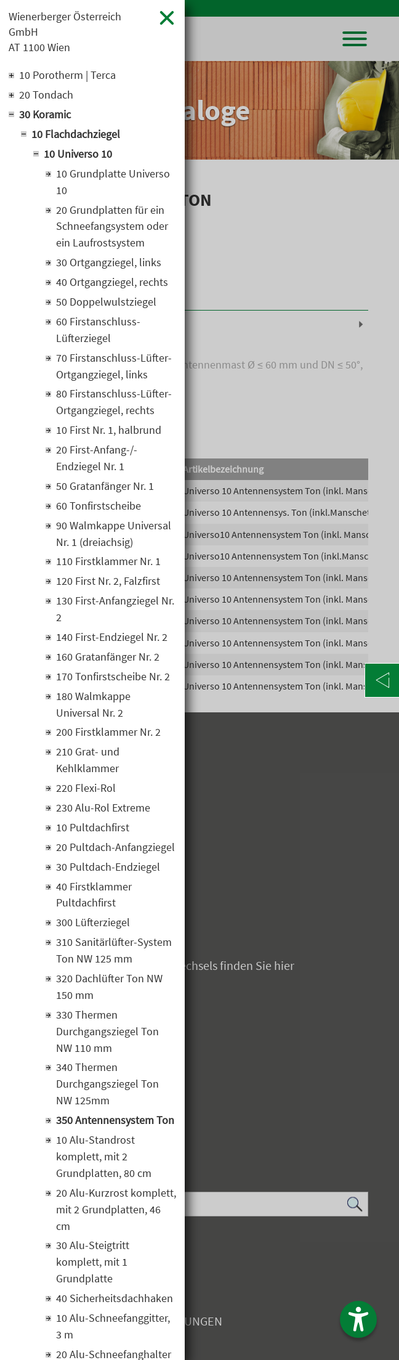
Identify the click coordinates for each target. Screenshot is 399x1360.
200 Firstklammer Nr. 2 (108, 735)
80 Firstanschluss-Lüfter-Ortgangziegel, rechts (114, 404)
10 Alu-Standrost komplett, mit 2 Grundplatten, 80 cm (103, 1161)
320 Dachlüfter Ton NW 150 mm (109, 990)
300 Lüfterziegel (93, 926)
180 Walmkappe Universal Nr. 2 (93, 707)
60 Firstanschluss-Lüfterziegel (98, 331)
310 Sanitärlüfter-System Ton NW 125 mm (114, 954)
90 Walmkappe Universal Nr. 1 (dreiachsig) (113, 536)
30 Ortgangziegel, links (108, 264)
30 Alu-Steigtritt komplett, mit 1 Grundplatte (92, 1267)
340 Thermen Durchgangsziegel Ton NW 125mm (107, 1088)
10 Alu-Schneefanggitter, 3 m (113, 1331)
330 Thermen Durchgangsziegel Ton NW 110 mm (107, 1035)
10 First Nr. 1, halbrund (108, 432)
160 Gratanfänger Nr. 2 (107, 660)
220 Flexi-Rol (86, 791)
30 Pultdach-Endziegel (108, 870)
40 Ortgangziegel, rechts (112, 284)
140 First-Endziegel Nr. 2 (111, 640)
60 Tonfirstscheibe (98, 508)
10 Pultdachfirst (92, 831)
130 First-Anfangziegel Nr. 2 (115, 612)
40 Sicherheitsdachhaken (114, 1304)
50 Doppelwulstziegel (106, 303)
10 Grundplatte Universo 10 (113, 183)
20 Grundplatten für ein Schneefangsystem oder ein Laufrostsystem (112, 227)
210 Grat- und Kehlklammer (87, 763)
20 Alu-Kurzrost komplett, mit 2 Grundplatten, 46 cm (116, 1214)
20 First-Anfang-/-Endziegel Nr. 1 (96, 460)
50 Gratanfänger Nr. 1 (105, 488)
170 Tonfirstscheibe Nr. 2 (113, 679)
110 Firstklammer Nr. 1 (108, 564)
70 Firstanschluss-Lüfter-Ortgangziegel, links (114, 367)
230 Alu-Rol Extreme (103, 811)
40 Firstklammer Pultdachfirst (94, 898)
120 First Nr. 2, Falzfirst (108, 584)
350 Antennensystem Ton (115, 1125)
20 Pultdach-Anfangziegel (115, 851)
